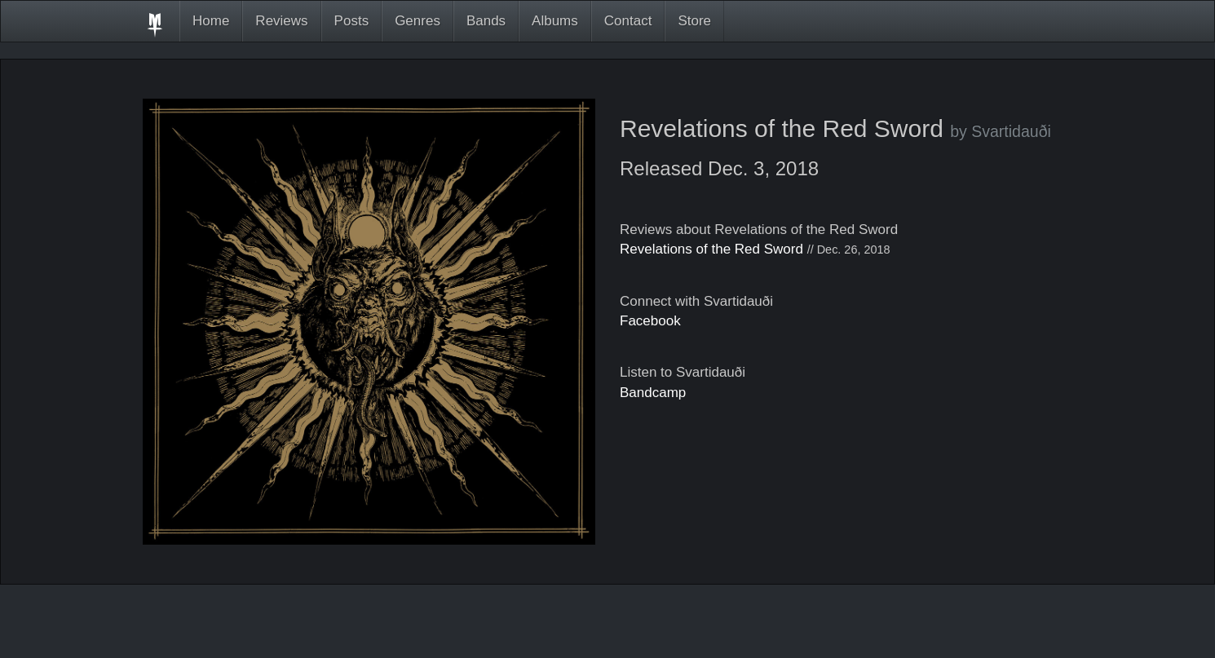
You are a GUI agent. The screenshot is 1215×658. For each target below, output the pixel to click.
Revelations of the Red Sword (711, 249)
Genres (417, 21)
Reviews (281, 21)
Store (694, 21)
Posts (351, 21)
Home (210, 21)
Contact (628, 21)
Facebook (650, 321)
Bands (486, 21)
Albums (555, 21)
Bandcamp (653, 392)
